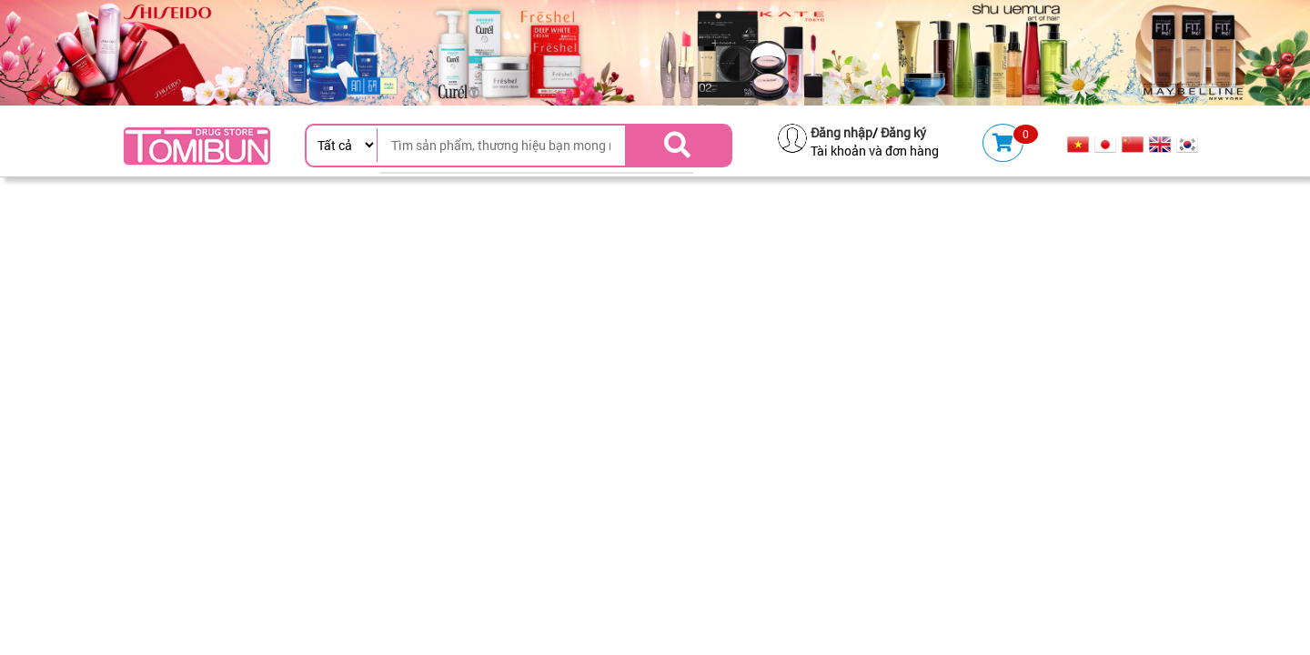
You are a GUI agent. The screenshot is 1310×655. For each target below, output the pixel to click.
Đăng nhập (841, 132)
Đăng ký (903, 132)
